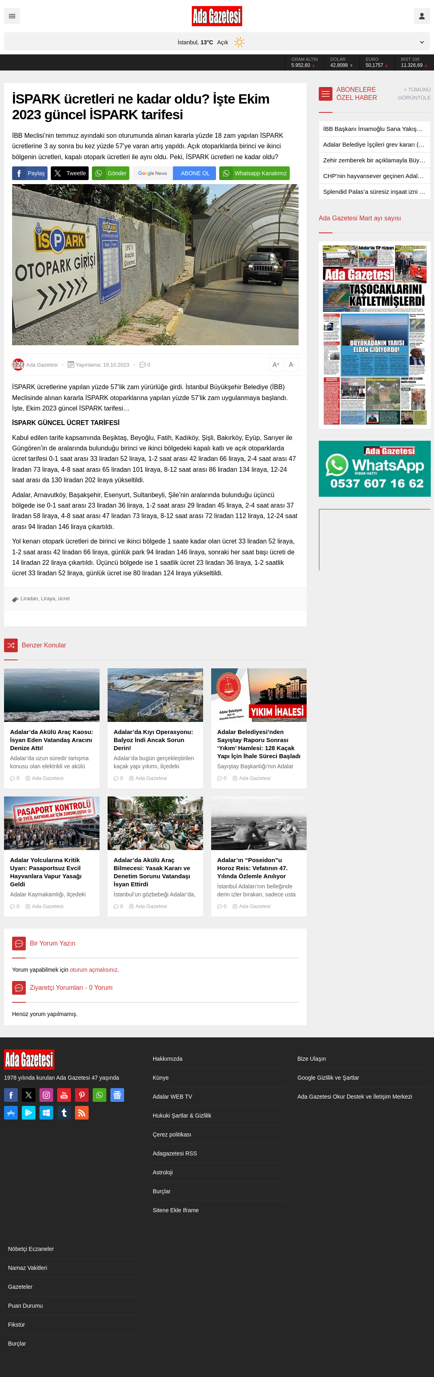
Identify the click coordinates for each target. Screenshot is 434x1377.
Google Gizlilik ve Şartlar (328, 1077)
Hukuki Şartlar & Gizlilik (182, 1115)
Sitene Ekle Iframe (176, 1210)
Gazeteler (20, 1287)
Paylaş (28, 173)
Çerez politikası (172, 1134)
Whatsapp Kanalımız (253, 173)
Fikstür (16, 1324)
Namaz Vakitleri (27, 1268)
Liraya (48, 598)
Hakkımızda (168, 1059)
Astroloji (163, 1172)
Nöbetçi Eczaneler (31, 1249)
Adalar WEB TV (172, 1096)
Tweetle (68, 173)
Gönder (109, 173)
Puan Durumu (25, 1305)
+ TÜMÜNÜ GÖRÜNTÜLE (414, 94)
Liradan (29, 598)
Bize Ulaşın (311, 1059)
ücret (64, 598)
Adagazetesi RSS (175, 1153)
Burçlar (161, 1191)
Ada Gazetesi (42, 365)
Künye (161, 1077)
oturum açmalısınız (93, 969)
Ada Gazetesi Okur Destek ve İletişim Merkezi (354, 1096)
